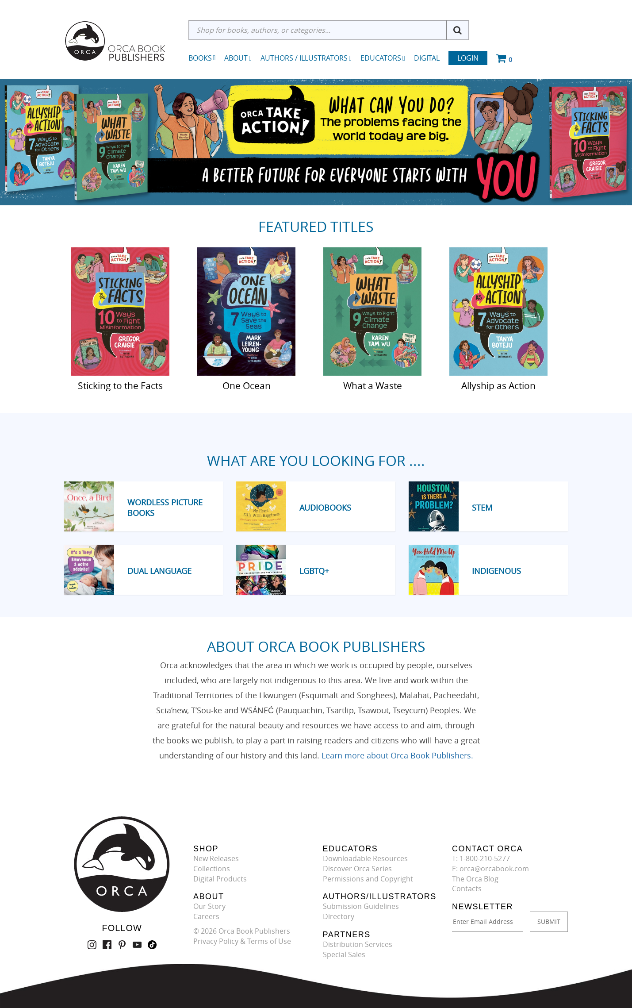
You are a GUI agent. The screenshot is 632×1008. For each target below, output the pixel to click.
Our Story (209, 906)
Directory (338, 916)
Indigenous (496, 571)
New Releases (216, 858)
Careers (206, 916)
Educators (382, 58)
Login (468, 58)
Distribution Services (357, 944)
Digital (427, 58)
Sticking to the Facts (120, 385)
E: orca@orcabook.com (490, 868)
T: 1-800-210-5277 (481, 858)
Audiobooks (325, 507)
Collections (211, 868)
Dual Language (159, 571)
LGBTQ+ (314, 571)
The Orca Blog (475, 879)
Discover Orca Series (357, 868)
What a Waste (372, 385)
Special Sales (344, 954)
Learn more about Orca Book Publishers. (397, 755)
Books (200, 58)
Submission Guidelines (361, 906)
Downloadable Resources (365, 858)
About (238, 58)
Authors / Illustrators (306, 58)
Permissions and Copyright (368, 879)
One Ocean (246, 385)
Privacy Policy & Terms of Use (242, 941)
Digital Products (220, 879)
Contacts (467, 888)
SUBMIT (548, 921)
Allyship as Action (498, 385)
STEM (482, 507)
